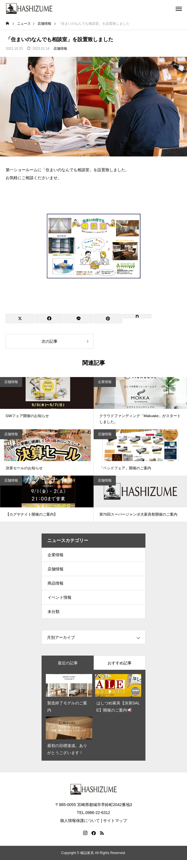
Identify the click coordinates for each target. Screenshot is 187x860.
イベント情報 (59, 597)
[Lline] (78, 318)
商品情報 (55, 583)
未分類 (53, 611)
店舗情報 (60, 49)
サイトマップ (115, 820)
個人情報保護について (80, 820)
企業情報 (105, 382)
